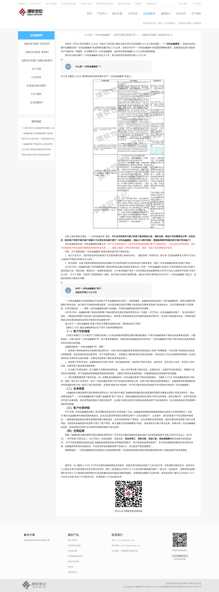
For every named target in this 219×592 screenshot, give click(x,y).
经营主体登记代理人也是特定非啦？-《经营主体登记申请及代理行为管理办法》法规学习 (37, 155)
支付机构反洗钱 (68, 4)
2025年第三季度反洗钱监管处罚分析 (36, 149)
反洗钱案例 (36, 102)
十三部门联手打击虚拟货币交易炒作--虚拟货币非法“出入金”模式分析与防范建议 (38, 129)
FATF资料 (36, 94)
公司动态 (133, 13)
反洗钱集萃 (149, 13)
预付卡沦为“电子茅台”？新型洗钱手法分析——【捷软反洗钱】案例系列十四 (38, 139)
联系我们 (117, 534)
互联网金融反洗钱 (104, 4)
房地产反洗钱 (124, 4)
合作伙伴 (181, 13)
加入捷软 (183, 4)
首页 (89, 13)
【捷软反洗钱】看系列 (36, 52)
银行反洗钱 (51, 4)
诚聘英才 (166, 13)
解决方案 (117, 13)
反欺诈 (138, 4)
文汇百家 (36, 69)
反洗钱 (92, 44)
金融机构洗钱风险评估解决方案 (37, 540)
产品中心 (102, 13)
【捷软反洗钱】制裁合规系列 (36, 60)
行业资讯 (36, 77)
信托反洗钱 (86, 4)
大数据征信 (151, 4)
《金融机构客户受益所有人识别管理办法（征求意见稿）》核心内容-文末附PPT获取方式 (38, 145)
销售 (116, 271)
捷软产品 (73, 534)
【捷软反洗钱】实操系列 (189, 23)
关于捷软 (196, 13)
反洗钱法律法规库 (36, 85)
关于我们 (197, 4)
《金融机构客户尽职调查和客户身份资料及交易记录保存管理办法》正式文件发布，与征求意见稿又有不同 (37, 134)
